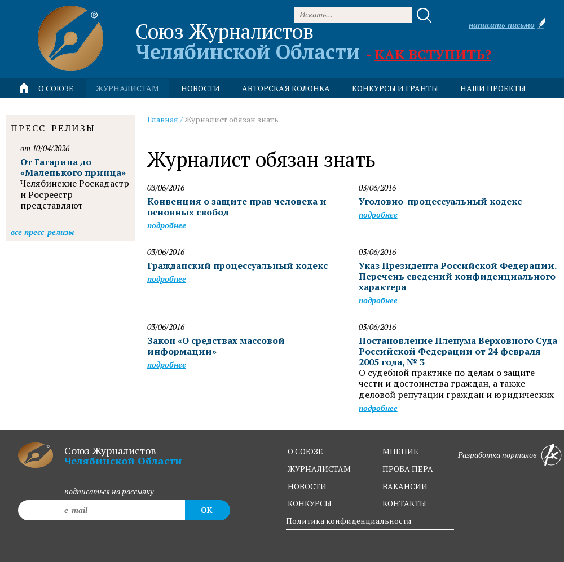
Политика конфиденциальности (349, 520)
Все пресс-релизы (42, 232)
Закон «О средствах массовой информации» (216, 345)
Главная (162, 119)
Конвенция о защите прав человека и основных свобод (237, 206)
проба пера (407, 468)
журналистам (319, 468)
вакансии (405, 486)
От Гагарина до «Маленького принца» (73, 167)
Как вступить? (432, 54)
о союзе (305, 451)
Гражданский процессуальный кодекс (237, 265)
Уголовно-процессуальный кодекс (440, 201)
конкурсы (310, 503)
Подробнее (166, 225)
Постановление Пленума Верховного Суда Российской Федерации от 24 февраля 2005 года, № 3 (458, 351)
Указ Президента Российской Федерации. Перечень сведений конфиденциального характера (457, 276)
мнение (400, 451)
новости (200, 88)
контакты (404, 503)
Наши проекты (493, 88)
